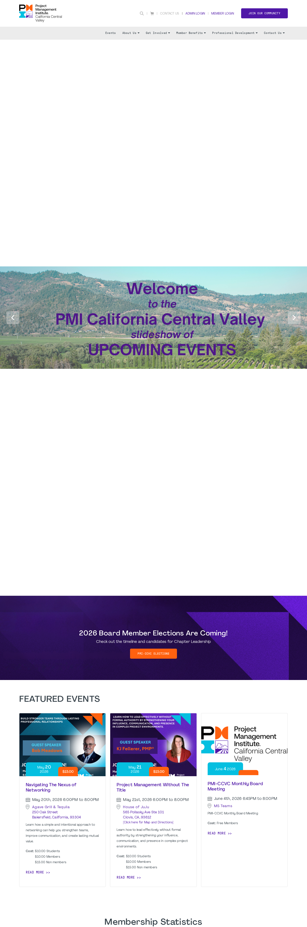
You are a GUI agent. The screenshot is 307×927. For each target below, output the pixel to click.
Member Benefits (191, 33)
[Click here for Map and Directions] (148, 822)
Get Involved (158, 33)
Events (110, 33)
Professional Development (235, 33)
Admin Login (195, 13)
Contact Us (169, 13)
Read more (35, 872)
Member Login (222, 13)
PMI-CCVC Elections (153, 653)
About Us (130, 33)
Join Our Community (264, 13)
